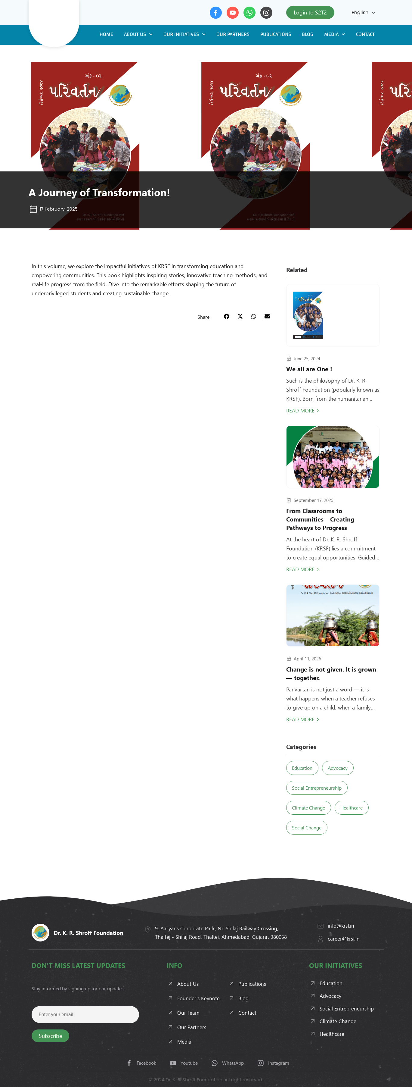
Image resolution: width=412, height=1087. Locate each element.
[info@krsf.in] (320, 926)
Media (334, 34)
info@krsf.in (341, 925)
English (360, 12)
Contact (365, 34)
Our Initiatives (184, 34)
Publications (275, 34)
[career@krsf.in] (320, 939)
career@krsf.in (344, 938)
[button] (227, 316)
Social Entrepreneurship (318, 788)
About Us (138, 34)
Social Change (308, 827)
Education (304, 768)
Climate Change (310, 807)
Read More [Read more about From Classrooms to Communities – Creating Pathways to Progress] (300, 569)
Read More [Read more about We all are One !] (300, 410)
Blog (307, 34)
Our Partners (232, 34)
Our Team (188, 1012)
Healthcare (356, 807)
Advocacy (343, 768)
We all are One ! (309, 369)
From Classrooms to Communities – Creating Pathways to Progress (320, 518)
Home (106, 34)
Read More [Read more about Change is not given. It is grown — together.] (300, 719)
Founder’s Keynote (198, 998)
